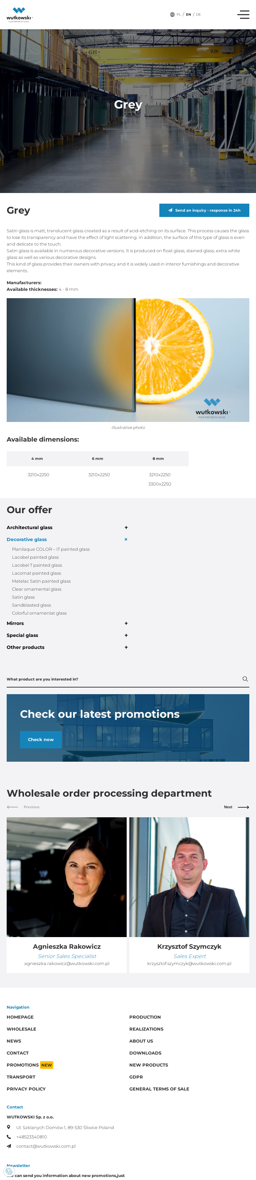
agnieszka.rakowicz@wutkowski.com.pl (66, 963)
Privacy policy (26, 1088)
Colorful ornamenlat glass (39, 613)
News (14, 1041)
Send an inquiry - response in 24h (204, 210)
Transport (21, 1077)
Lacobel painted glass (35, 557)
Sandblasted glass (31, 605)
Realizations (146, 1029)
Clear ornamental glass (36, 589)
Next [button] (236, 807)
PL (179, 14)
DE (198, 14)
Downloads (145, 1053)
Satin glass (23, 597)
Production (145, 1017)
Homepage (20, 1017)
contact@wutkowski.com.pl (41, 1146)
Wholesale (21, 1029)
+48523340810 (27, 1136)
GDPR (136, 1077)
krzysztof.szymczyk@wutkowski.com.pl (189, 963)
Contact (18, 1053)
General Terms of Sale (159, 1088)
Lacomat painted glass (36, 573)
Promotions (30, 1065)
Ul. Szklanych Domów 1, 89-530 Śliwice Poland (60, 1127)
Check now (41, 739)
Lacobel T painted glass (37, 565)
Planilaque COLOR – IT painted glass (51, 549)
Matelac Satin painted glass (41, 581)
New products (148, 1065)
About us (141, 1041)
